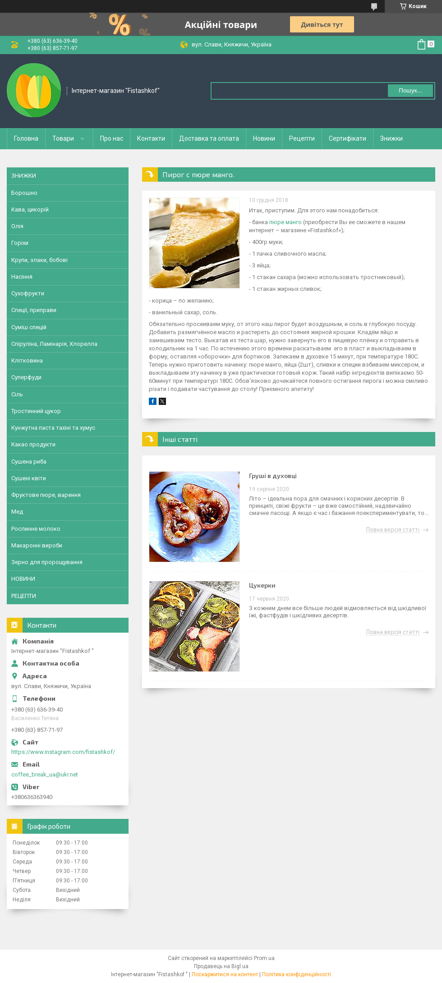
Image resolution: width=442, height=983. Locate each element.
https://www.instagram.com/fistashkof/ (63, 752)
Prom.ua (264, 958)
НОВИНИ (23, 578)
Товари (63, 138)
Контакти (151, 138)
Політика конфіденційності (296, 974)
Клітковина (27, 360)
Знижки (391, 138)
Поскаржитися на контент (225, 974)
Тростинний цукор (36, 411)
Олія (17, 226)
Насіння (21, 276)
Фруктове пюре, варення (46, 495)
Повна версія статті (392, 530)
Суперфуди (26, 377)
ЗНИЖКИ (23, 175)
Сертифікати (347, 138)
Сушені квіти (28, 478)
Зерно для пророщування (47, 562)
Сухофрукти (27, 293)
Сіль (17, 394)
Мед (17, 511)
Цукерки (262, 585)
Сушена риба (28, 461)
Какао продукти (33, 444)
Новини (264, 138)
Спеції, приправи (33, 310)
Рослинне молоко (35, 528)
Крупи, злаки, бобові (39, 260)
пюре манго (285, 222)
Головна (26, 138)
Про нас (111, 138)
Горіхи (19, 242)
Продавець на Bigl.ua (221, 966)
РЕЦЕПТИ (23, 596)
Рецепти (302, 138)
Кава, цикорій (30, 209)
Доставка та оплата (209, 138)
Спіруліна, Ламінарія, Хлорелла (54, 343)
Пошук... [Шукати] (410, 90)
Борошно (24, 192)
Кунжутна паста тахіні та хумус (53, 427)
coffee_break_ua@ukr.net (44, 774)
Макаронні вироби (36, 545)
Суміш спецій (28, 327)
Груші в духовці (273, 475)
